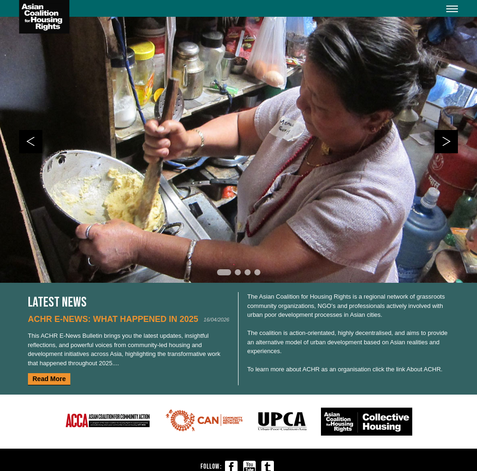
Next (446, 141)
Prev (30, 141)
